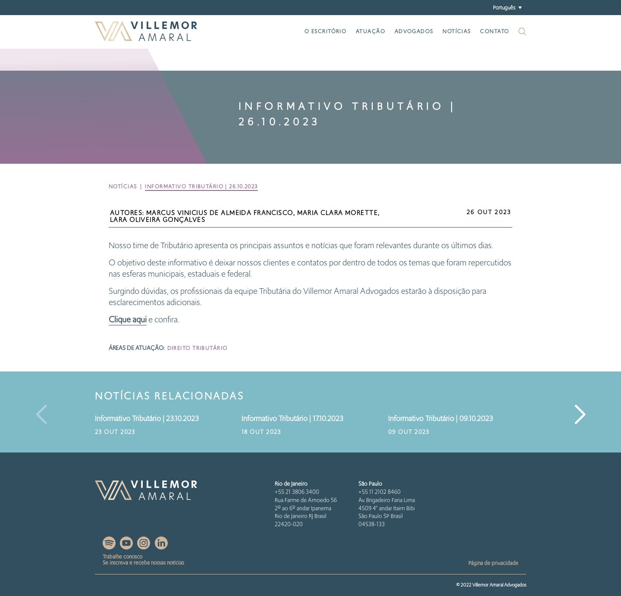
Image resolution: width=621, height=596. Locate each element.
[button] (507, 7)
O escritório (325, 31)
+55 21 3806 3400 (297, 492)
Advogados (414, 31)
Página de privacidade (493, 563)
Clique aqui (128, 319)
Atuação (370, 31)
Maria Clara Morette (337, 212)
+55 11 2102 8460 (379, 492)
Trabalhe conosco (122, 556)
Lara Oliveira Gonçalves (157, 219)
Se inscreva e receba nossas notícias (143, 562)
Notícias (456, 31)
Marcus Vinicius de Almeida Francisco (219, 212)
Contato (494, 31)
